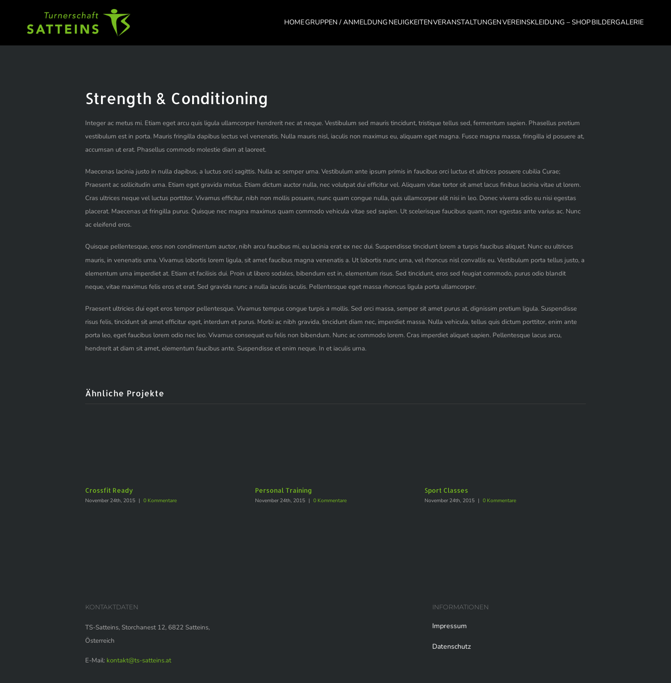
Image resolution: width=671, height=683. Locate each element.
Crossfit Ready (109, 490)
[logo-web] (79, 12)
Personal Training (283, 490)
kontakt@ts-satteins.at (139, 660)
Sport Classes (446, 490)
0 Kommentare (160, 500)
